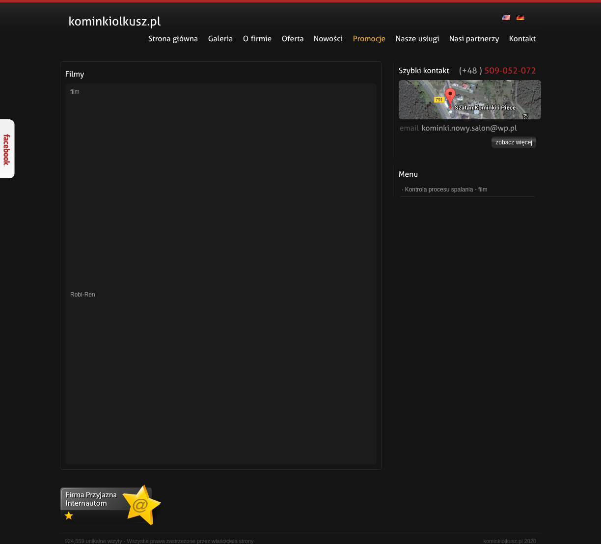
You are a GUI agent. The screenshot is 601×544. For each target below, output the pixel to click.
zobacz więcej (513, 142)
